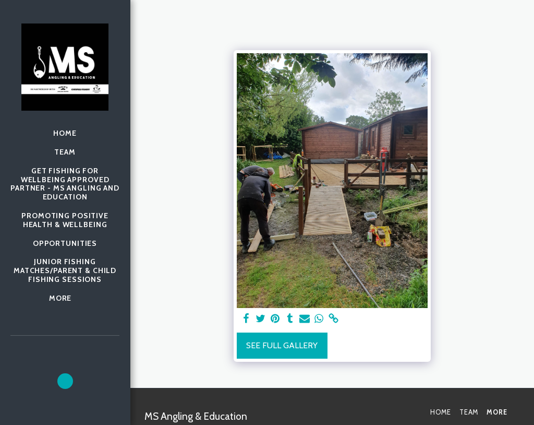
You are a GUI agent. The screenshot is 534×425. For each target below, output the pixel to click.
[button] (65, 381)
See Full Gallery (282, 345)
